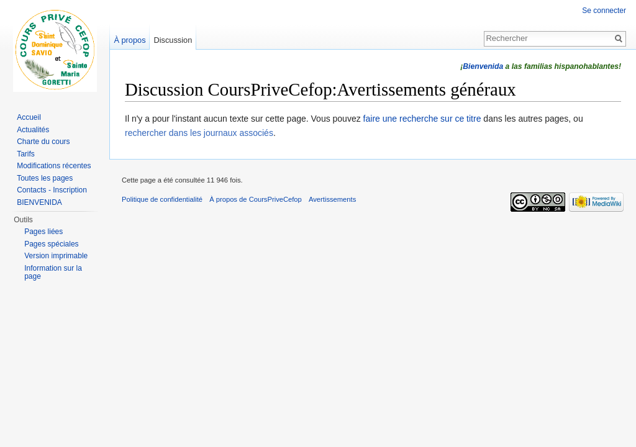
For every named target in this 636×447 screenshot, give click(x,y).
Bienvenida (483, 66)
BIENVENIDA (39, 202)
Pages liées (43, 231)
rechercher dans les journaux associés (199, 133)
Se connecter (604, 10)
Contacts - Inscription (52, 190)
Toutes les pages (45, 178)
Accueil (29, 117)
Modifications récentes (54, 165)
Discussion (172, 40)
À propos (129, 40)
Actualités (33, 129)
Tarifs (26, 154)
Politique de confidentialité (162, 199)
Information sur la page (53, 272)
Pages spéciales (51, 244)
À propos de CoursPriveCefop (255, 199)
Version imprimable (56, 255)
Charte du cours (43, 141)
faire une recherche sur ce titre (422, 119)
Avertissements (332, 199)
